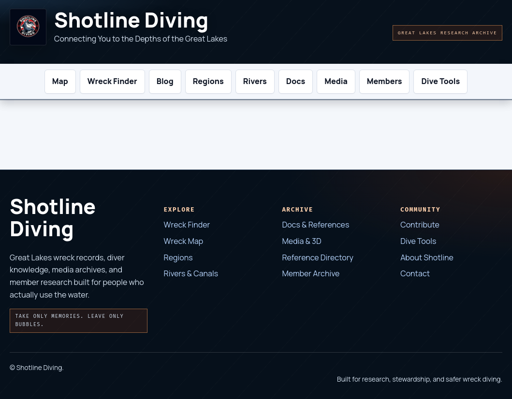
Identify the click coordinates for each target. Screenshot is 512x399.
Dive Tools (418, 241)
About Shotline (426, 257)
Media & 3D (301, 241)
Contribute (419, 224)
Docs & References (315, 224)
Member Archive (310, 273)
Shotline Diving (131, 20)
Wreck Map (184, 241)
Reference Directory (317, 257)
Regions (178, 257)
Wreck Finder (187, 224)
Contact (415, 273)
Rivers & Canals (191, 273)
